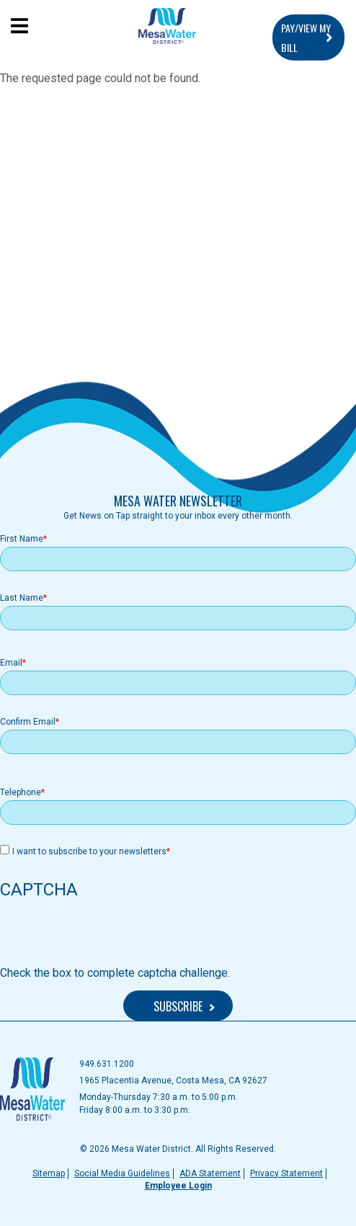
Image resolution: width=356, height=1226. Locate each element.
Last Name (21, 598)
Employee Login (178, 1186)
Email (11, 663)
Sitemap (48, 1173)
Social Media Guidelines (122, 1173)
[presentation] (109, 936)
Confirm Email (27, 722)
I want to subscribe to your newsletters (89, 851)
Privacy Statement (286, 1173)
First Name (21, 539)
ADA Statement (210, 1173)
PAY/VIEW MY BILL (306, 37)
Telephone (20, 792)
